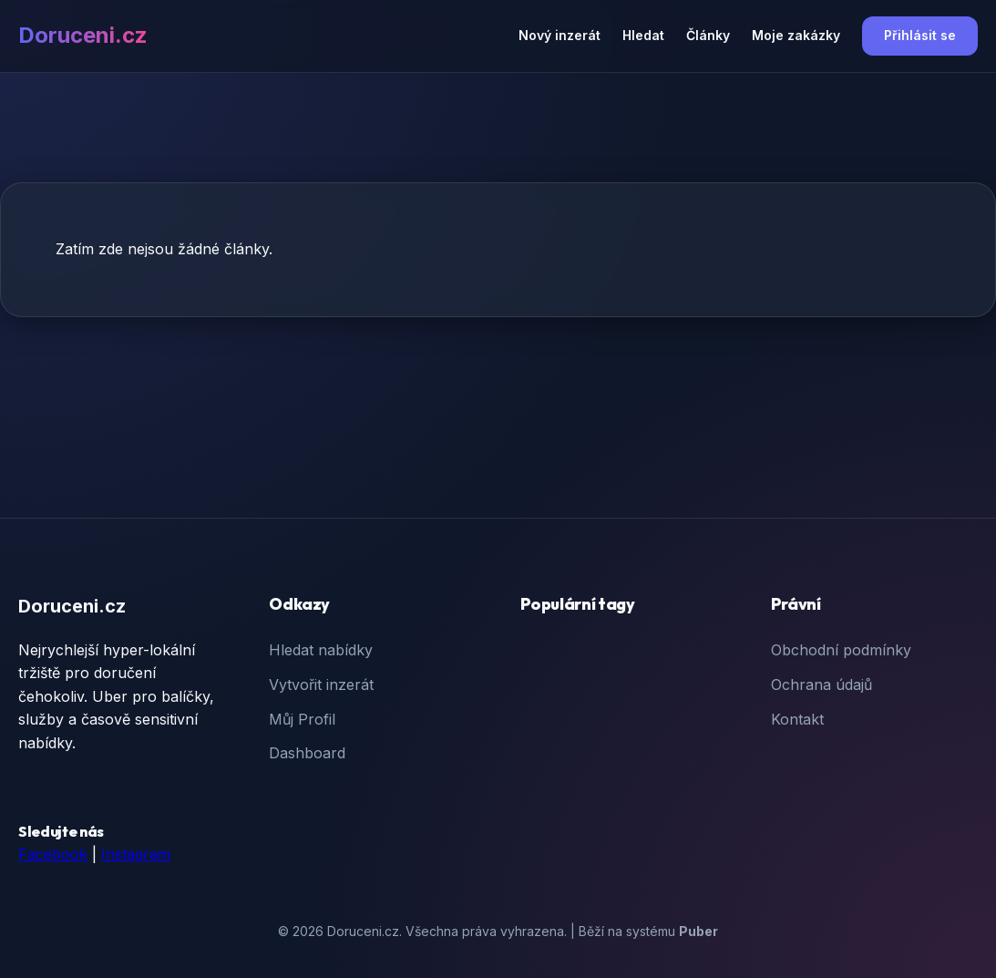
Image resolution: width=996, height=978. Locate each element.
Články (708, 35)
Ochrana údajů (821, 684)
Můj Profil (302, 719)
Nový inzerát (560, 35)
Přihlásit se (920, 35)
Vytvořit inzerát (321, 684)
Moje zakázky (796, 35)
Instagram (135, 854)
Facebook (52, 854)
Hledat (643, 35)
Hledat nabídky (321, 650)
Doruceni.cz (83, 35)
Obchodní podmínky (841, 650)
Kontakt (797, 719)
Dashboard (307, 753)
